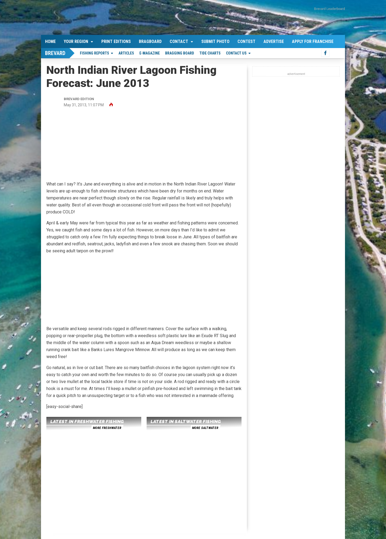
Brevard (55, 53)
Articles (126, 53)
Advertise (273, 41)
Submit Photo (215, 41)
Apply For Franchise (312, 41)
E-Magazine (149, 53)
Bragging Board (179, 53)
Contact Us (236, 53)
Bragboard (150, 41)
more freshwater (106, 428)
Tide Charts (210, 53)
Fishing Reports (94, 53)
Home (50, 41)
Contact (179, 41)
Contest (246, 41)
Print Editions (116, 41)
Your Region (76, 41)
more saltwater (205, 428)
